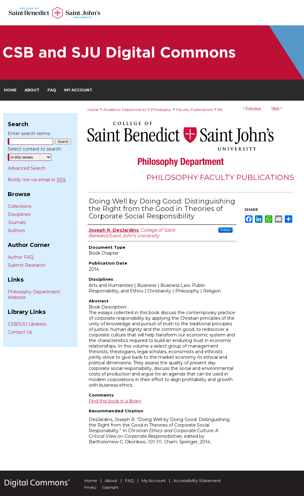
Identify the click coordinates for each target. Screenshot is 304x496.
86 (220, 109)
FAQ (129, 480)
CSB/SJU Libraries (27, 324)
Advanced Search (27, 168)
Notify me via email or (37, 179)
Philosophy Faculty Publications (220, 177)
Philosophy (161, 109)
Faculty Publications (194, 109)
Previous (253, 108)
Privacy (90, 487)
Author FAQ (21, 257)
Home (92, 109)
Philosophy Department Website (34, 294)
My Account (154, 480)
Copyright (110, 487)
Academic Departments (124, 109)
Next (275, 108)
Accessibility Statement (197, 480)
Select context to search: (35, 149)
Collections (19, 206)
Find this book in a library (115, 401)
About (111, 480)
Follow (225, 230)
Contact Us (20, 332)
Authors (16, 230)
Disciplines (19, 214)
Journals (16, 222)
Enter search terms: (29, 133)
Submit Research (26, 265)
